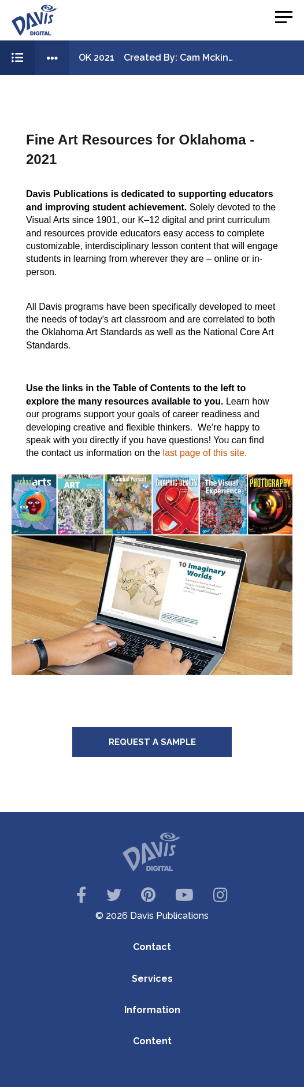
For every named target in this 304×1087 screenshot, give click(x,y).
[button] (284, 17)
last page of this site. (205, 453)
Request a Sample (152, 742)
